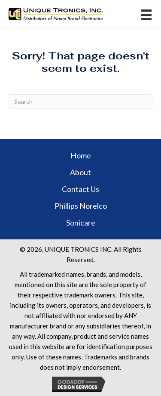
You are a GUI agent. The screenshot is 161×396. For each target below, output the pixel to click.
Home (80, 155)
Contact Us (80, 189)
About (80, 172)
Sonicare (80, 222)
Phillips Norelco (81, 206)
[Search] (80, 101)
